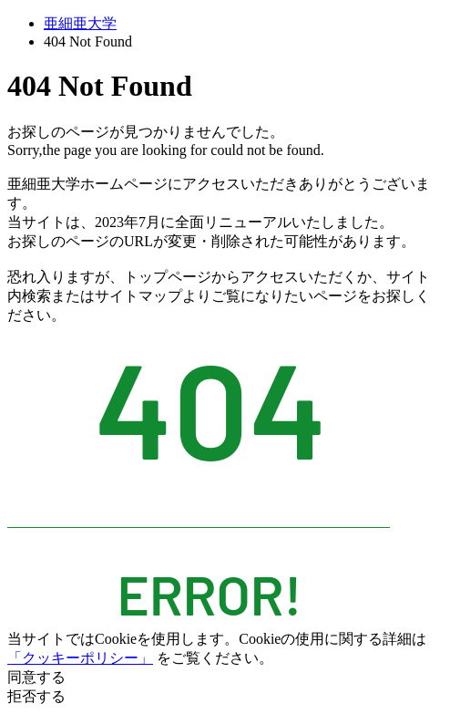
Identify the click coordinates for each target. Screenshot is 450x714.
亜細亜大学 (80, 23)
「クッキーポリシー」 (80, 658)
